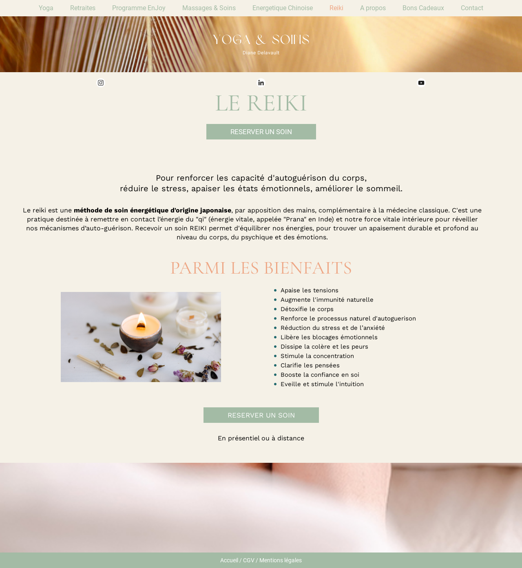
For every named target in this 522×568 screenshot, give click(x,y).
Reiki (336, 8)
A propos (373, 8)
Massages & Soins (209, 8)
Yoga (46, 8)
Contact (472, 8)
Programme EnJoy (139, 8)
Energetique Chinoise (282, 8)
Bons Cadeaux (423, 8)
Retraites (82, 8)
